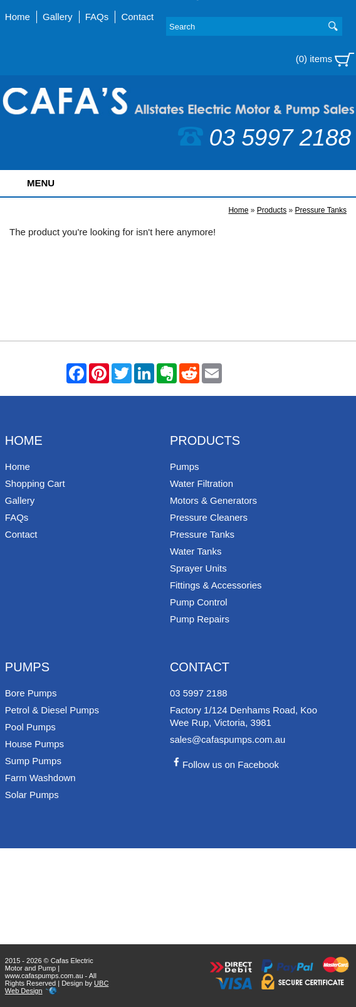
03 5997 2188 (264, 138)
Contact (137, 16)
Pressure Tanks (321, 210)
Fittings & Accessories (216, 585)
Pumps (184, 466)
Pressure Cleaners (209, 517)
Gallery (58, 16)
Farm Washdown (40, 777)
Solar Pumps (32, 794)
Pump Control (199, 602)
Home (17, 16)
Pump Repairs (199, 619)
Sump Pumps (33, 760)
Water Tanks (196, 551)
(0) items (325, 60)
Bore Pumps (31, 693)
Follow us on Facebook (224, 764)
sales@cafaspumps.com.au (227, 739)
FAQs (97, 16)
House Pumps (34, 743)
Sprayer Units (198, 568)
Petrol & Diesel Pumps (52, 710)
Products (271, 210)
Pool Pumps (30, 727)
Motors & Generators (213, 500)
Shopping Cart (35, 483)
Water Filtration (201, 483)
